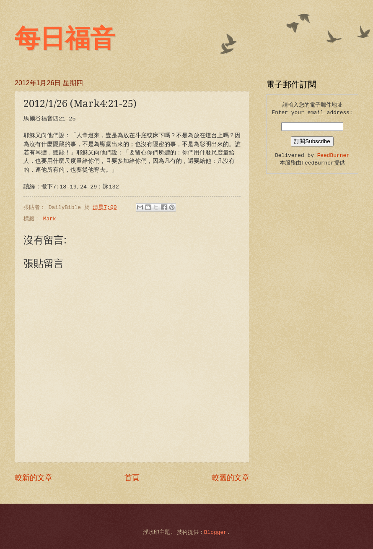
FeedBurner (333, 155)
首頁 (132, 478)
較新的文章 (33, 478)
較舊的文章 (230, 478)
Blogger (215, 532)
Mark (49, 219)
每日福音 (65, 38)
